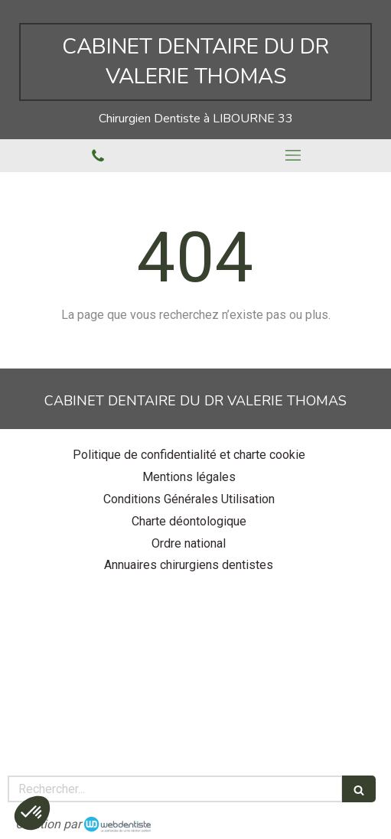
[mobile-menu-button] (294, 155)
